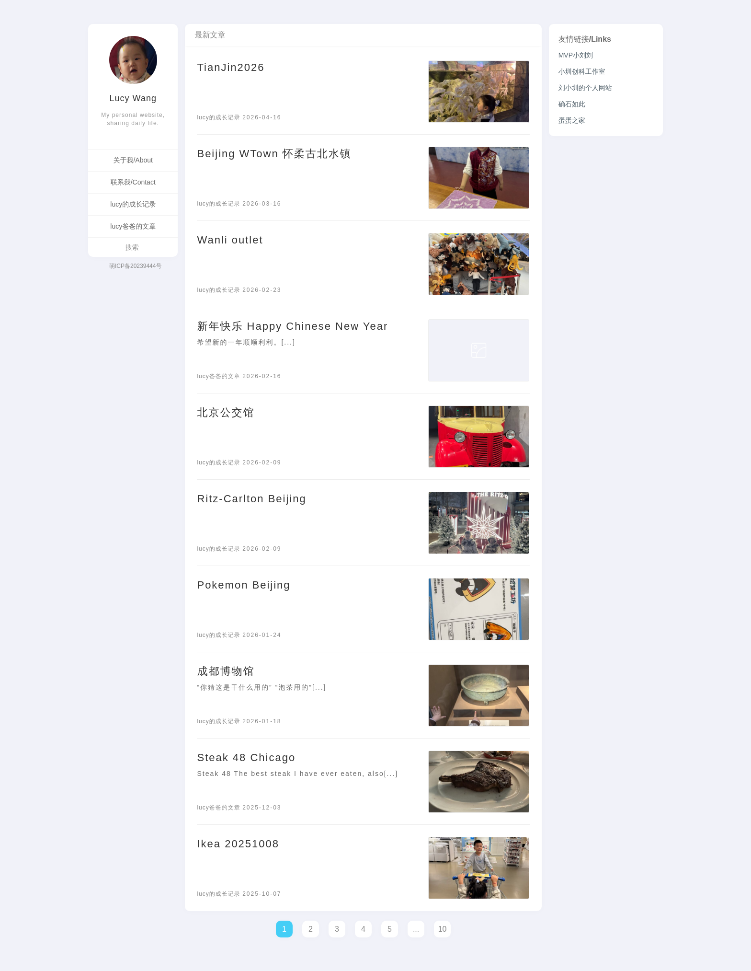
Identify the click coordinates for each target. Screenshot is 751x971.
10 (442, 929)
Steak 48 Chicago (246, 757)
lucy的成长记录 (133, 204)
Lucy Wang (133, 98)
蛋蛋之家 (571, 120)
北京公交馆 (225, 412)
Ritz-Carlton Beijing (251, 499)
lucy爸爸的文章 (133, 226)
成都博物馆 (225, 671)
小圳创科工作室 (581, 71)
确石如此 (571, 104)
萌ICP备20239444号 (135, 266)
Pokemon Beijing (243, 585)
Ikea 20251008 (238, 844)
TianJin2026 (230, 67)
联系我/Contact (133, 182)
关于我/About (132, 160)
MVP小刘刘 (575, 55)
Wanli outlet (230, 240)
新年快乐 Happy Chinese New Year (292, 326)
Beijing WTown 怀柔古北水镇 (274, 154)
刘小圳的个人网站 (585, 88)
